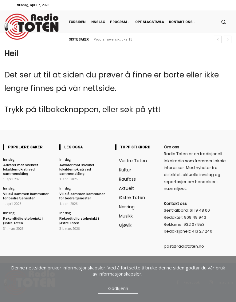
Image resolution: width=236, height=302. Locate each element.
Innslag (8, 159)
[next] (227, 39)
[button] (223, 21)
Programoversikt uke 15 (112, 39)
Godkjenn (118, 288)
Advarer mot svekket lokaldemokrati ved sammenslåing (18, 169)
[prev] (218, 39)
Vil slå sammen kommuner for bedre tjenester (26, 195)
